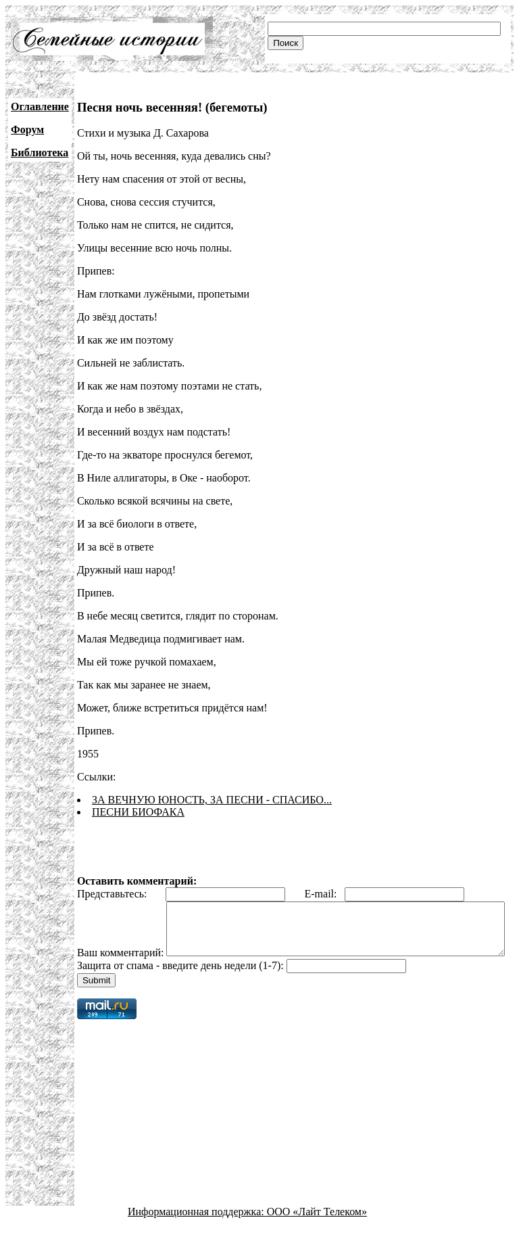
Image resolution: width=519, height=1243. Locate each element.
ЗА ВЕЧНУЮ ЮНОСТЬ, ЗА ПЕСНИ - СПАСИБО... (212, 799)
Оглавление (40, 106)
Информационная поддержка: (197, 1231)
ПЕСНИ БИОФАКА (138, 812)
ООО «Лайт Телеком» (317, 1231)
